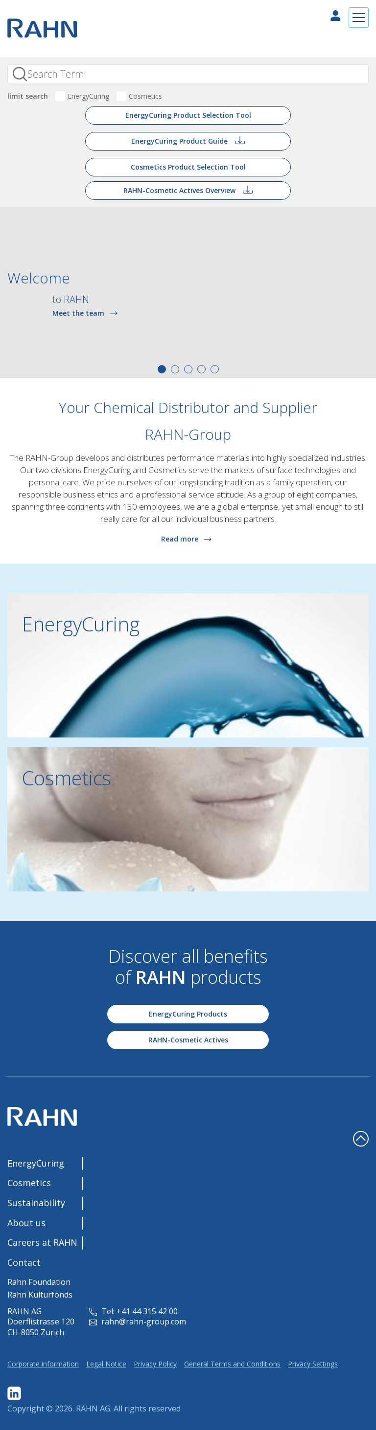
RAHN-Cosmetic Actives (188, 1039)
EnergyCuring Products (188, 1013)
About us (26, 1223)
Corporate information (43, 1363)
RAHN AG (93, 1408)
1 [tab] (162, 369)
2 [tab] (175, 369)
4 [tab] (201, 369)
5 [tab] (215, 369)
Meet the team (86, 312)
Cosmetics (145, 96)
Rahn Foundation (38, 1282)
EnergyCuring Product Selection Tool (188, 115)
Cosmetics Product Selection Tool (188, 167)
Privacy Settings (313, 1363)
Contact (24, 1262)
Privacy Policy (155, 1363)
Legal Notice (106, 1363)
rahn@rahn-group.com (137, 1321)
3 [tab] (188, 369)
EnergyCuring (88, 96)
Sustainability (36, 1203)
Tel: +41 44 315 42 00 (133, 1311)
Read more (188, 538)
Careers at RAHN (42, 1242)
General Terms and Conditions (232, 1363)
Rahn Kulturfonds (39, 1294)
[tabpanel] (188, 292)
